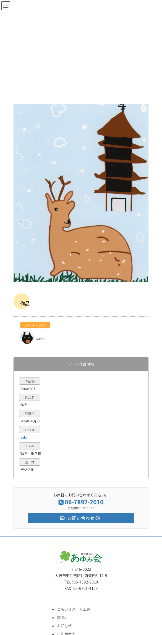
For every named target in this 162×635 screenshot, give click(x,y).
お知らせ (64, 625)
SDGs (61, 617)
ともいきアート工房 (73, 609)
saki (23, 436)
